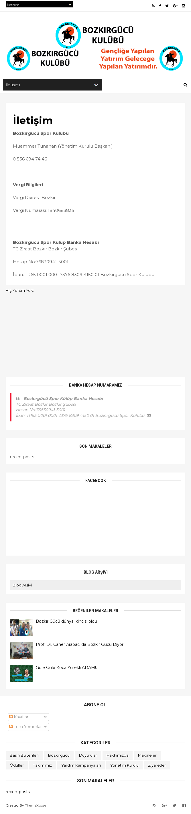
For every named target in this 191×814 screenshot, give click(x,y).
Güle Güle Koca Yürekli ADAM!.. (67, 668)
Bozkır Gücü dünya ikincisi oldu (66, 622)
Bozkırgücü (59, 756)
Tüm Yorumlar (25, 727)
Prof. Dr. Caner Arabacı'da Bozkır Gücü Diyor (79, 645)
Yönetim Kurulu (124, 766)
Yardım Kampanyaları (81, 766)
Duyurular (88, 756)
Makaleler (147, 756)
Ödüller (17, 766)
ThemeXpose (35, 806)
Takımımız (42, 766)
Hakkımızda (118, 756)
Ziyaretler (157, 766)
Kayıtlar (18, 718)
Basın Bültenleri (24, 756)
